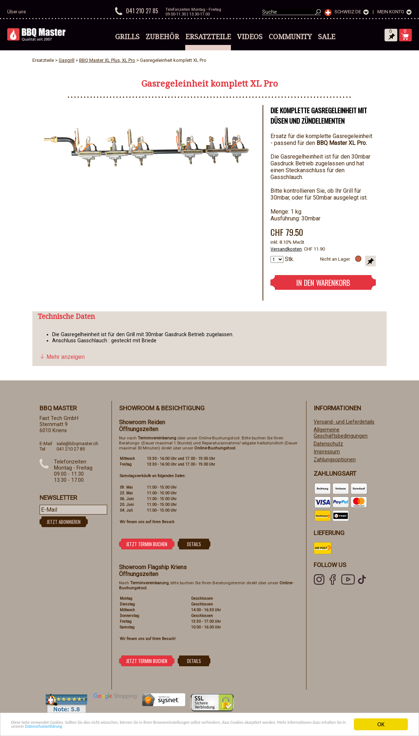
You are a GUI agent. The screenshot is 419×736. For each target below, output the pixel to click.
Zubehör (162, 36)
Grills (127, 36)
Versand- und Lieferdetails (344, 422)
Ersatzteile (208, 36)
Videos (250, 36)
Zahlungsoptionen (335, 460)
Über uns (16, 11)
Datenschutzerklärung (229, 727)
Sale (326, 36)
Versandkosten (286, 249)
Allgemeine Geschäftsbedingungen (341, 433)
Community (290, 36)
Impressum (327, 452)
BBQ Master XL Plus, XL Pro (107, 60)
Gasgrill (66, 60)
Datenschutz (328, 444)
